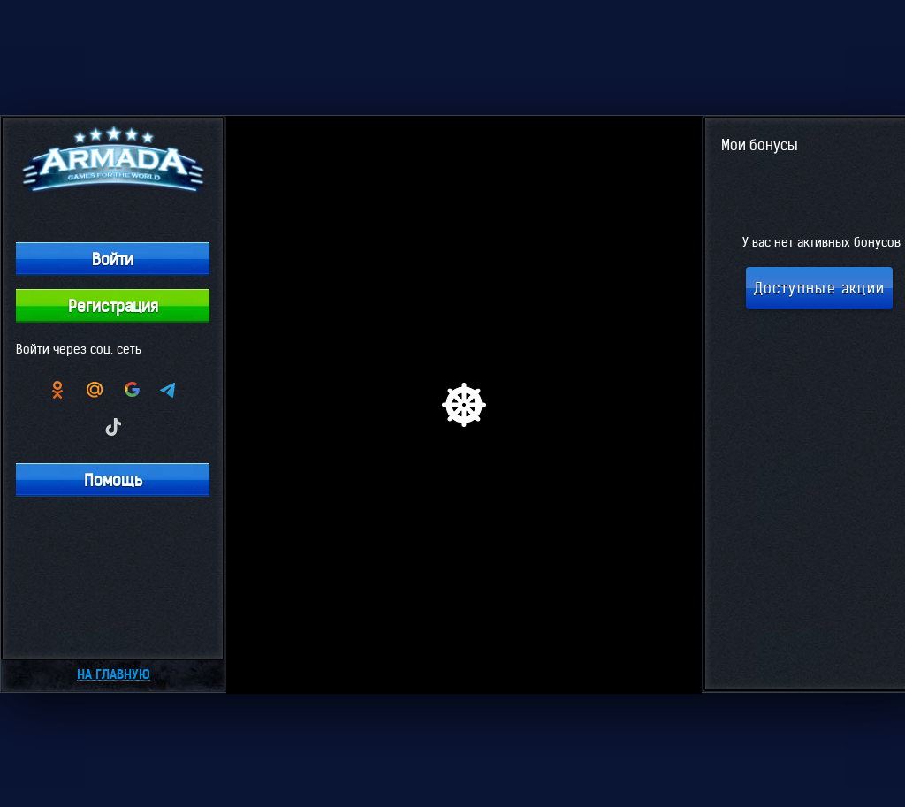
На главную (113, 674)
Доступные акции (820, 288)
